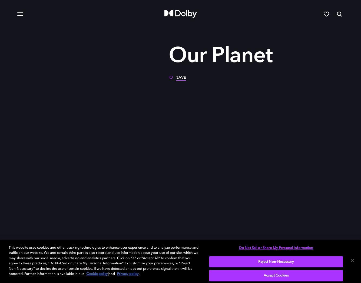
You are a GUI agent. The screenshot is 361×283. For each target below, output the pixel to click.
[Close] (352, 261)
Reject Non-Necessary (276, 262)
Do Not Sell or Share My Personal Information (276, 248)
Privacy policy (128, 274)
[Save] (177, 79)
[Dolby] (180, 14)
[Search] (339, 14)
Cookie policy (97, 274)
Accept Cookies (276, 275)
